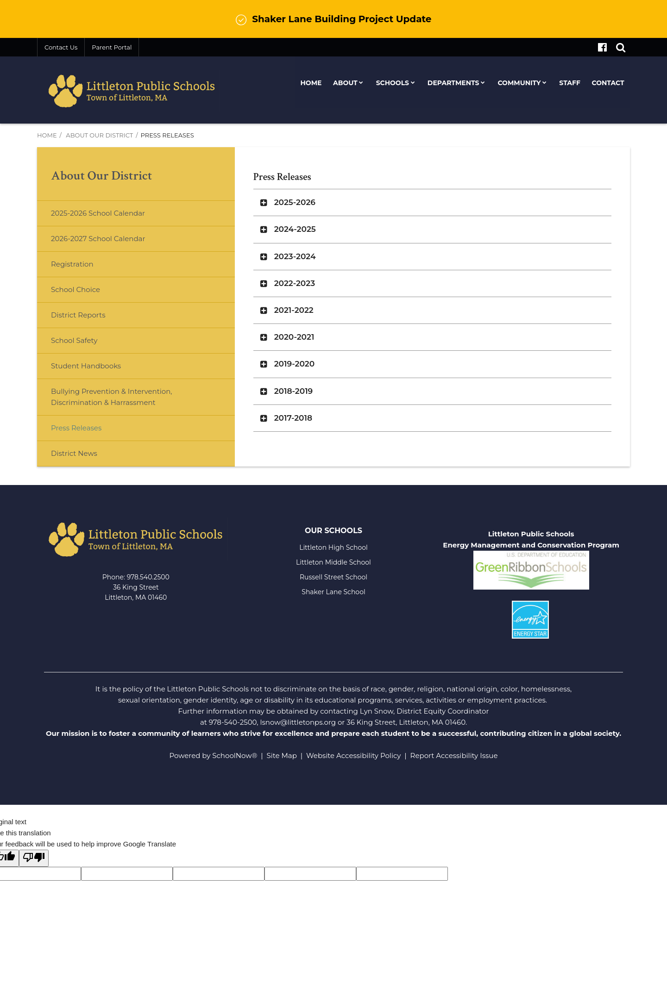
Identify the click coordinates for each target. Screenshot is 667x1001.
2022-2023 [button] (294, 283)
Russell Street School (333, 577)
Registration (72, 264)
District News (74, 453)
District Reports (78, 315)
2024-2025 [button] (295, 229)
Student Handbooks (86, 365)
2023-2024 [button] (295, 256)
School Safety (74, 340)
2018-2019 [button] (293, 391)
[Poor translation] (34, 858)
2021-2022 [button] (294, 310)
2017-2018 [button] (293, 418)
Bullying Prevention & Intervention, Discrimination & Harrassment (111, 397)
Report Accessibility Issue (454, 755)
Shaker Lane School (333, 592)
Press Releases (76, 427)
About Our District (99, 135)
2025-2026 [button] (294, 202)
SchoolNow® (234, 755)
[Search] (620, 47)
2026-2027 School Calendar (98, 238)
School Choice (75, 289)
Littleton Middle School (333, 562)
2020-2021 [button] (294, 337)
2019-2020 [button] (294, 363)
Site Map (282, 755)
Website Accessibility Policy (353, 755)
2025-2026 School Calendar (98, 213)
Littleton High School (333, 547)
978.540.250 (146, 577)
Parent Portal (112, 47)
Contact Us (60, 47)
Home (47, 135)
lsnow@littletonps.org (298, 722)
